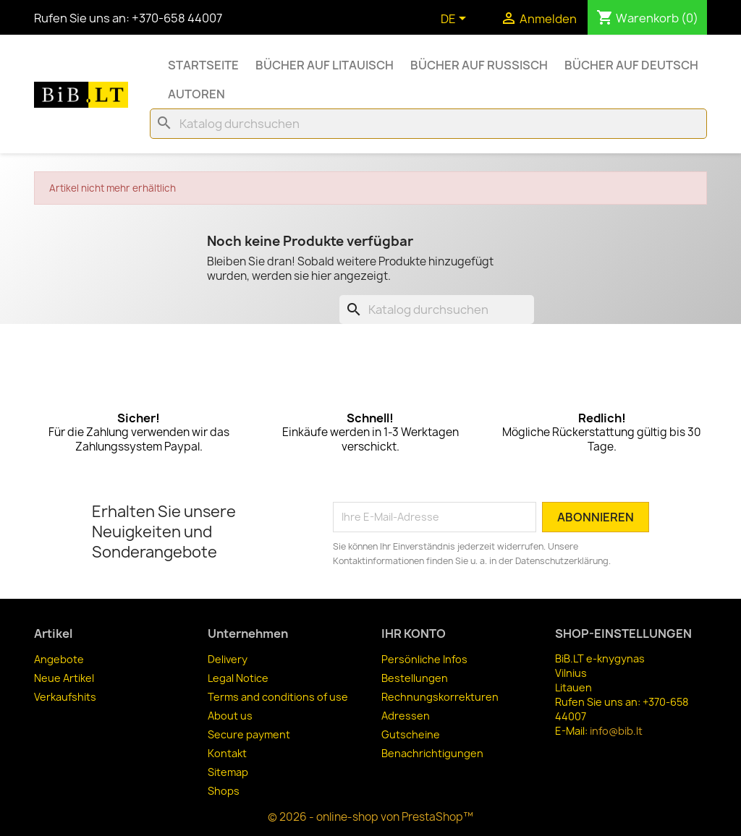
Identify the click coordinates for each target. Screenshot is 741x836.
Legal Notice (238, 678)
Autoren (196, 94)
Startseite (203, 65)
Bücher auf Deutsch (631, 65)
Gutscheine (410, 734)
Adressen (405, 715)
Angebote (59, 659)
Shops (224, 791)
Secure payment (249, 734)
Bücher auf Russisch (479, 65)
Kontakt (227, 753)
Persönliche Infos (424, 659)
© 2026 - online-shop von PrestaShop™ (370, 816)
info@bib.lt (616, 731)
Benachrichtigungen (432, 753)
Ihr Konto (413, 633)
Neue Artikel (64, 678)
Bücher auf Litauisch (324, 65)
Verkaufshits (65, 697)
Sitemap (228, 772)
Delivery (227, 659)
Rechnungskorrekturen (440, 697)
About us (230, 715)
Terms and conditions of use (278, 697)
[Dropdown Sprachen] (456, 19)
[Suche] (428, 123)
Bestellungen (414, 678)
